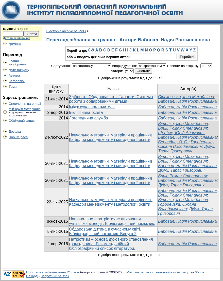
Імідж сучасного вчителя (92, 107)
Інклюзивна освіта (86, 112)
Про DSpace (18, 137)
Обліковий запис (22, 120)
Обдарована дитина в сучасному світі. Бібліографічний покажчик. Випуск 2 (105, 231)
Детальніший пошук (16, 38)
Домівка (15, 44)
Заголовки (17, 81)
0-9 (91, 50)
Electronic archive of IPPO (66, 31)
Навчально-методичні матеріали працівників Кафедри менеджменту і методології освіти (110, 137)
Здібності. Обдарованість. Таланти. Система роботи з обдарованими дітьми (111, 99)
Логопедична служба (88, 118)
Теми (12, 87)
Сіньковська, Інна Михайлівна (186, 97)
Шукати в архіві (16, 29)
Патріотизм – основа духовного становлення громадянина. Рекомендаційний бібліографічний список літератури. (111, 244)
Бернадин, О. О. (173, 142)
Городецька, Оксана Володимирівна (186, 144)
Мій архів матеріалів (25, 109)
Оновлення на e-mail (25, 104)
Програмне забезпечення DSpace (52, 272)
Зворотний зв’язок (55, 276)
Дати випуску (19, 70)
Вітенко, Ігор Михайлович (183, 123)
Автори (14, 75)
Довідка (15, 131)
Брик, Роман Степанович (182, 128)
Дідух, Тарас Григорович (186, 148)
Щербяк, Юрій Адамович (181, 133)
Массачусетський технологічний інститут (158, 272)
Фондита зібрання (18, 62)
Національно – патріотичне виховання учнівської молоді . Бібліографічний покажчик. (112, 221)
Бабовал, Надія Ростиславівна (187, 101)
